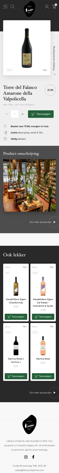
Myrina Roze (43, 358)
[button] (16, 317)
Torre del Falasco (27, 104)
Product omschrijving (53, 58)
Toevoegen (44, 114)
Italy (5, 104)
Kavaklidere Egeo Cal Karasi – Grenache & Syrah (43, 302)
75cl (16, 104)
